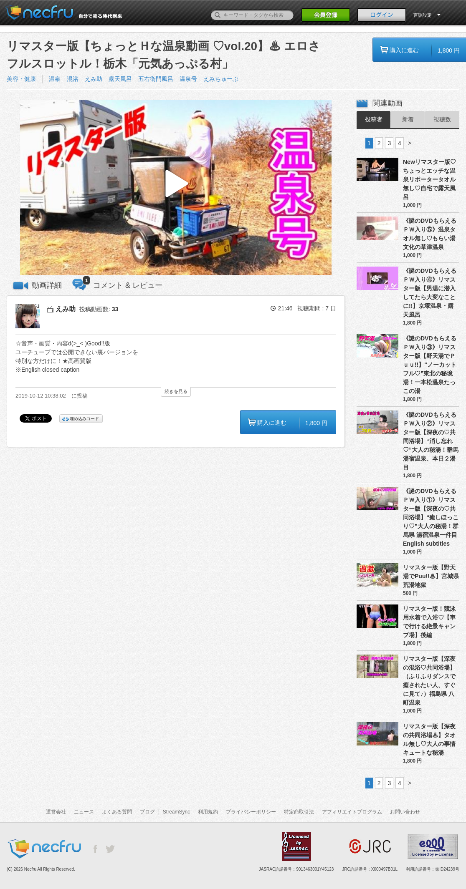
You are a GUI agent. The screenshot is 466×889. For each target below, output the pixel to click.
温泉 (55, 79)
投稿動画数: (98, 309)
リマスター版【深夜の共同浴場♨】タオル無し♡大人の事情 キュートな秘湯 (429, 739)
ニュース (84, 812)
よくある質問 (117, 812)
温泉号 (188, 79)
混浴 (73, 79)
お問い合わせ (405, 812)
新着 (408, 119)
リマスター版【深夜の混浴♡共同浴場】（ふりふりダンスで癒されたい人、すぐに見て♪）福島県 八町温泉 (429, 680)
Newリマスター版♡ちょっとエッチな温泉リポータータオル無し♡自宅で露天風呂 (429, 179)
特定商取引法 (299, 812)
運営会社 (56, 812)
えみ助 (93, 79)
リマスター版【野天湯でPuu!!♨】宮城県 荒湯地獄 (431, 576)
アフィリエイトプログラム (352, 812)
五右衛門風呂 (155, 79)
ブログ (147, 812)
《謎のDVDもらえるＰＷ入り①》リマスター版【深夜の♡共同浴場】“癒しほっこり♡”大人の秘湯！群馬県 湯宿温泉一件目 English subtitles (431, 517)
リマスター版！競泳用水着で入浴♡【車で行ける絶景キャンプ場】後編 (429, 621)
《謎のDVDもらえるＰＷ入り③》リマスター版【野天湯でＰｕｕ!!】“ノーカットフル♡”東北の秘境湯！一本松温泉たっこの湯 (429, 364)
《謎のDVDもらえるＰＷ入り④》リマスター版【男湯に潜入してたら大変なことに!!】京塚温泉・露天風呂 (429, 292)
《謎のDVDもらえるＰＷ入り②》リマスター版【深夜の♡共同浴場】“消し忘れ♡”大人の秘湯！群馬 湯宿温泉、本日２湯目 (430, 441)
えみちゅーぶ (220, 79)
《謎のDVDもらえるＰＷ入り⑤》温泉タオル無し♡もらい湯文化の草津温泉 (429, 233)
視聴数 (442, 119)
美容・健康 (21, 79)
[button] (176, 187)
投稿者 (373, 119)
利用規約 (208, 812)
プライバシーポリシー (251, 812)
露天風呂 (120, 79)
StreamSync (176, 812)
